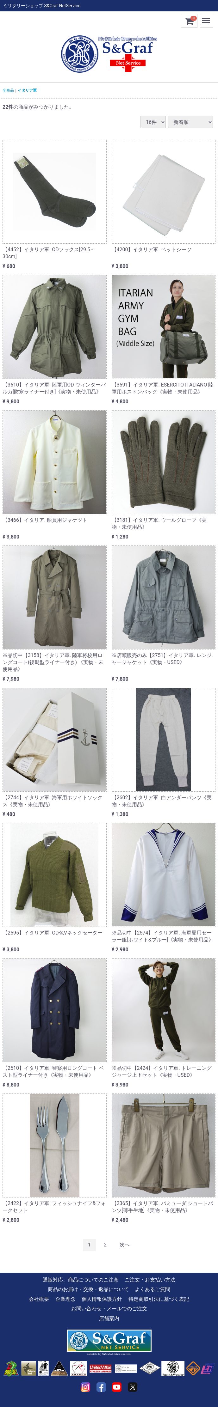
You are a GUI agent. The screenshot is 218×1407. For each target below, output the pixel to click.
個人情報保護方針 (102, 1299)
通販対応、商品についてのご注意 (81, 1280)
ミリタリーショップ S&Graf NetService (41, 5)
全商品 (8, 90)
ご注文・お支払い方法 (150, 1280)
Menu (206, 18)
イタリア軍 (27, 90)
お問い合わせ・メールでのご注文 (109, 1309)
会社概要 (39, 1299)
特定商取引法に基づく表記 (158, 1299)
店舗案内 (109, 1318)
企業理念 (65, 1299)
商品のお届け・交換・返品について (88, 1289)
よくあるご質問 (152, 1289)
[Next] (125, 1245)
